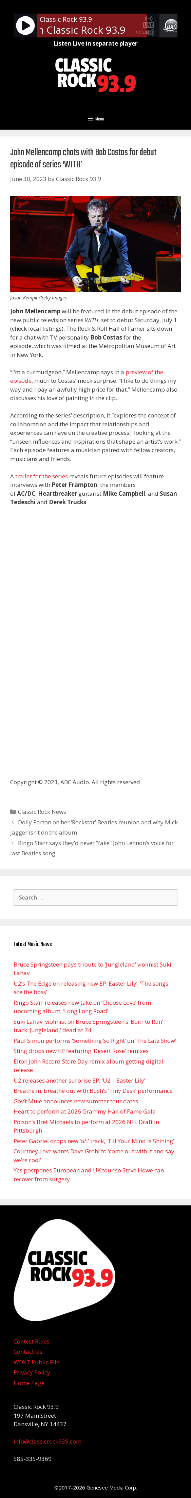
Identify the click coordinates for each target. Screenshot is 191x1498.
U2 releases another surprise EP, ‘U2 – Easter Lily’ (79, 1080)
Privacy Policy (32, 1372)
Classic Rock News (42, 812)
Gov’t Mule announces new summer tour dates (76, 1101)
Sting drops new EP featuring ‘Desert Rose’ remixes (81, 1051)
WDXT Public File (36, 1362)
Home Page (29, 1383)
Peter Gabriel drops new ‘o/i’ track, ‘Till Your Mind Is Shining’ (94, 1141)
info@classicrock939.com (47, 1441)
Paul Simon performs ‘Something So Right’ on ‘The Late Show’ (95, 1040)
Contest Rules (32, 1341)
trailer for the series (41, 476)
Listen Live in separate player (95, 43)
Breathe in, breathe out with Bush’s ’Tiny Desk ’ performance (93, 1090)
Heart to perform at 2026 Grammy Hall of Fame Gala (85, 1111)
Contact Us (28, 1351)
